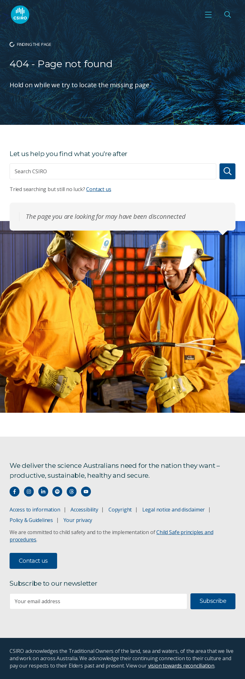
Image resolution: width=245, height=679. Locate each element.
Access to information (35, 509)
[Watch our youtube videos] (86, 492)
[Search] (227, 171)
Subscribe (213, 600)
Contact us (98, 189)
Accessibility (84, 509)
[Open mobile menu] (208, 15)
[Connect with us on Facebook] (14, 492)
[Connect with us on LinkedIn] (43, 492)
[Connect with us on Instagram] (29, 492)
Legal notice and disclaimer (173, 509)
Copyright (120, 509)
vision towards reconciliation (181, 665)
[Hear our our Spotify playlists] (57, 492)
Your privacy (77, 520)
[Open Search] (227, 15)
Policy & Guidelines (31, 520)
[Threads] (72, 492)
